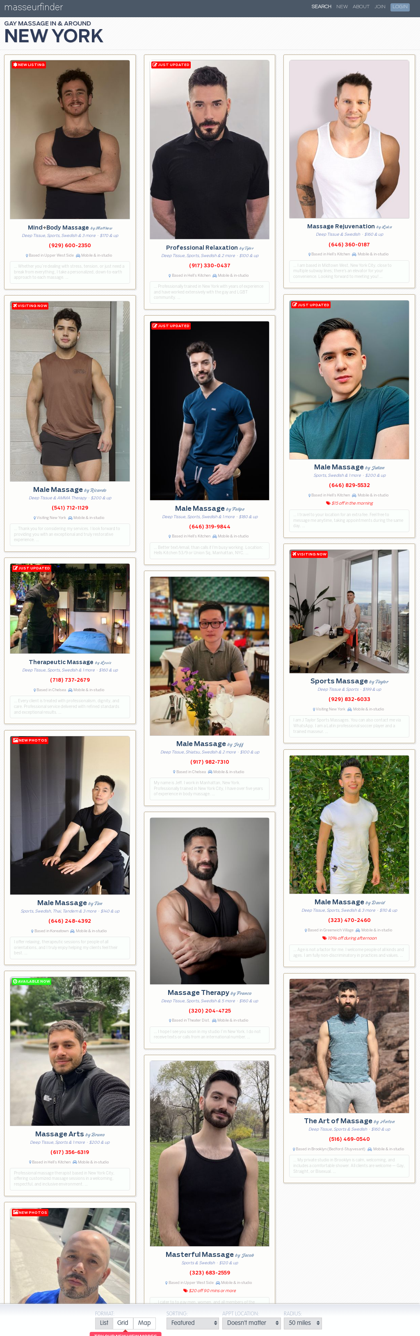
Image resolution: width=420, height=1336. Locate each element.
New (342, 7)
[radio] (104, 1323)
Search (321, 7)
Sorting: (177, 1314)
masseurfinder (33, 9)
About (361, 7)
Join (380, 7)
